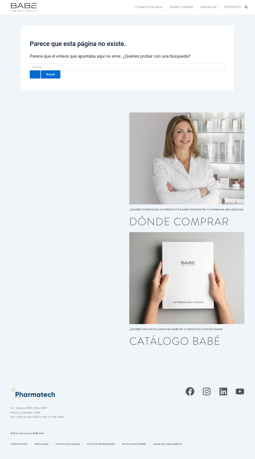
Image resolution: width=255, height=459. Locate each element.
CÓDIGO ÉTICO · (21, 444)
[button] (246, 7)
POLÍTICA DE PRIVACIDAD (101, 444)
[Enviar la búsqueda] (35, 74)
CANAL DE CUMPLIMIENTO (168, 444)
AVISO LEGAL (42, 444)
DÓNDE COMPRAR (181, 7)
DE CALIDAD (73, 444)
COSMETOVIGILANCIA (149, 7)
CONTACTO (232, 7)
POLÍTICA (61, 444)
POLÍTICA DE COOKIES (134, 444)
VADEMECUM (208, 7)
